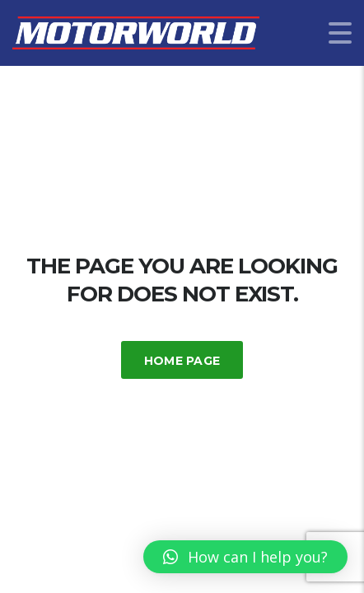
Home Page (182, 360)
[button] (245, 556)
